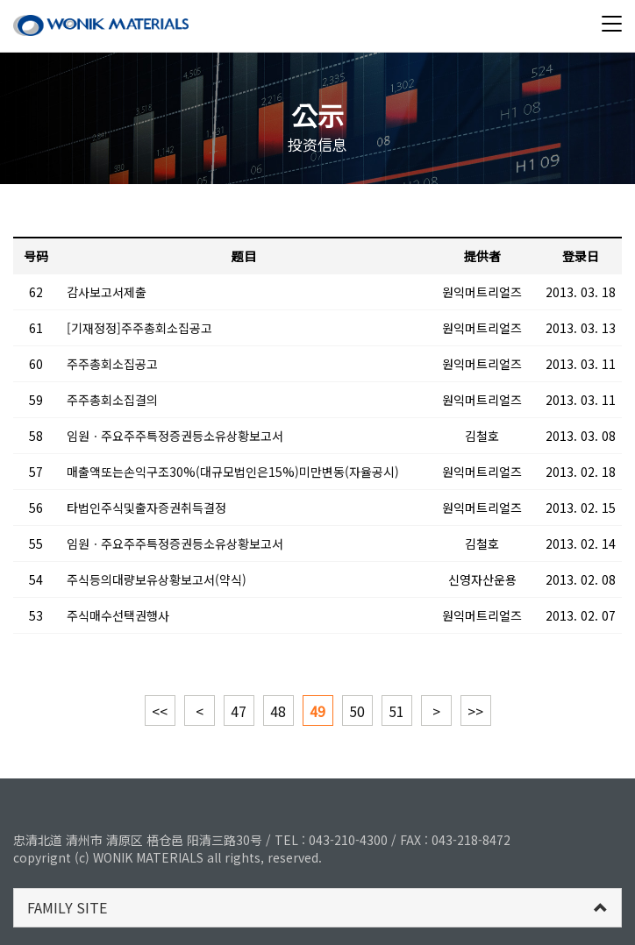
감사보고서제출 (106, 292)
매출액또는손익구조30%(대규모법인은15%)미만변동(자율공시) (233, 471)
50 (357, 710)
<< (160, 710)
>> (475, 710)
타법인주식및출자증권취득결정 (146, 507)
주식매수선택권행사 (118, 615)
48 (278, 710)
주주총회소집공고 (112, 364)
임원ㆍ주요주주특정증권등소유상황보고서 (175, 435)
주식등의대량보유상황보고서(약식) (156, 579)
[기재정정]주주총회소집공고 (139, 328)
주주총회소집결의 (112, 400)
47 (238, 710)
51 (396, 710)
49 (317, 710)
